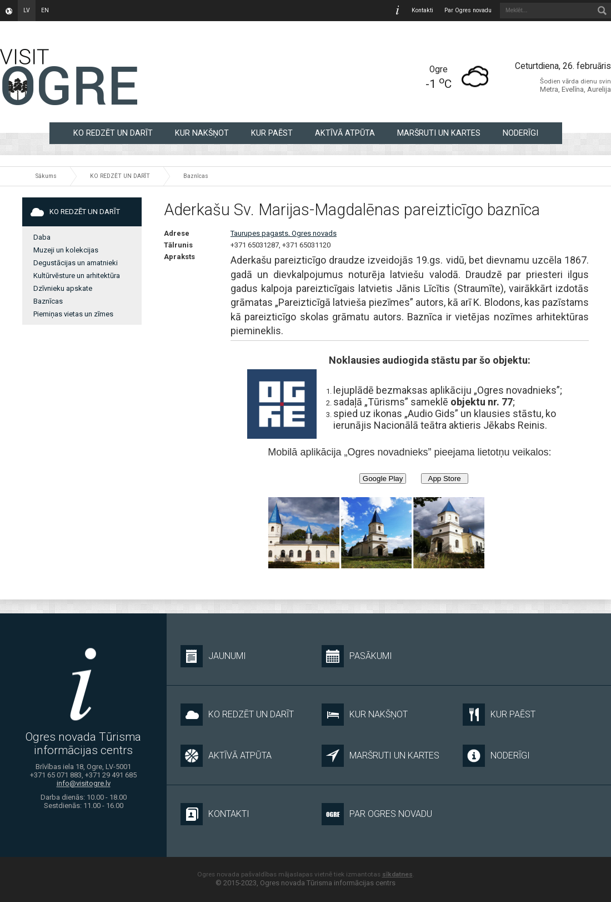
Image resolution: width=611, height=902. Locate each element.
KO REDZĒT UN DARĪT (113, 132)
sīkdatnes (397, 874)
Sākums (46, 176)
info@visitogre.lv (84, 783)
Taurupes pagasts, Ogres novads (284, 233)
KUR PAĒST (272, 132)
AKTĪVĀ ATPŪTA (345, 132)
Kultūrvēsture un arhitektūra (76, 275)
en (45, 10)
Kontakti (422, 10)
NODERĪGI (520, 132)
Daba (42, 237)
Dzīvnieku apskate (62, 288)
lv (26, 10)
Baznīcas (195, 176)
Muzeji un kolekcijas (65, 250)
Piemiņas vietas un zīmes (73, 314)
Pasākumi (357, 656)
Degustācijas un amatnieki (75, 263)
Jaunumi (213, 656)
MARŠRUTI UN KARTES (438, 132)
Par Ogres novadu (468, 10)
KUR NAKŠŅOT (202, 132)
